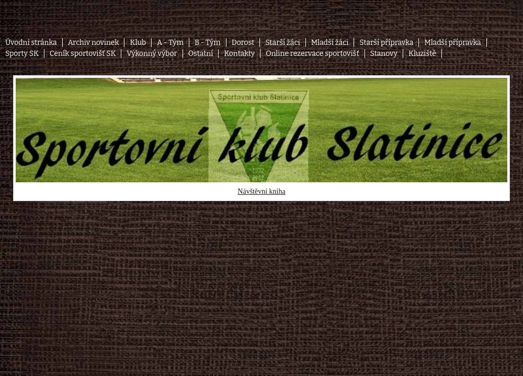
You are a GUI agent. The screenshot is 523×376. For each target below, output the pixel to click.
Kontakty (239, 53)
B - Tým (208, 42)
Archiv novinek (93, 42)
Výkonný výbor (152, 53)
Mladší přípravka (452, 42)
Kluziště (422, 53)
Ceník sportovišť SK (83, 53)
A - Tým (170, 42)
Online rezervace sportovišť (312, 53)
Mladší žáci (330, 42)
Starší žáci (282, 42)
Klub (138, 42)
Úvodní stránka (31, 42)
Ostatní (200, 53)
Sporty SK (22, 53)
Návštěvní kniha (261, 191)
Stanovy (384, 53)
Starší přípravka (386, 42)
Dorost (243, 42)
